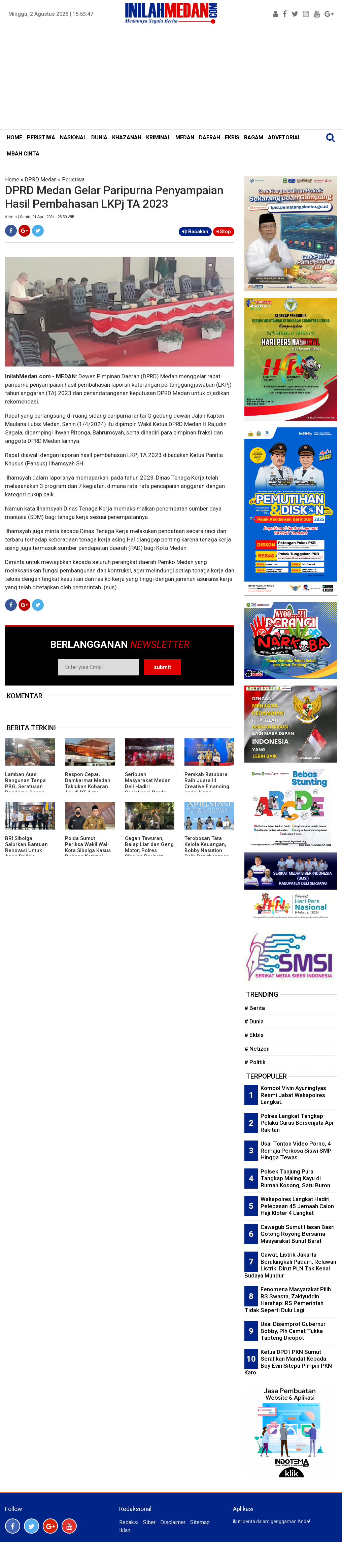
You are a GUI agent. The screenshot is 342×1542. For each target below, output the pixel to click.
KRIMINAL (158, 137)
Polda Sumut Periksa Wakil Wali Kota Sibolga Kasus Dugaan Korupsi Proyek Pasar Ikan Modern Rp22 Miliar (88, 853)
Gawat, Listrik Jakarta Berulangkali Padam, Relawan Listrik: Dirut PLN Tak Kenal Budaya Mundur (290, 1265)
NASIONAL (73, 137)
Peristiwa (73, 179)
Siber (149, 1522)
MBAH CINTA (23, 153)
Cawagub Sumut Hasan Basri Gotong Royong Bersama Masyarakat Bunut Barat (298, 1234)
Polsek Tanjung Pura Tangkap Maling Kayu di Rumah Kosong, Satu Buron (295, 1178)
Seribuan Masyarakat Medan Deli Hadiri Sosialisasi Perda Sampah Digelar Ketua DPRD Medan (148, 789)
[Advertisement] (171, 79)
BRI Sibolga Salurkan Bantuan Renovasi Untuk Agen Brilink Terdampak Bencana (26, 853)
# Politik (255, 1062)
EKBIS (232, 137)
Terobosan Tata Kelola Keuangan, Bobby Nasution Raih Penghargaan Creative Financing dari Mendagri (206, 853)
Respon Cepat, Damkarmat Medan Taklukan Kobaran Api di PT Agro (87, 783)
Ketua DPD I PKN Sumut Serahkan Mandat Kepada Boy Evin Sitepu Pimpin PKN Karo (288, 1362)
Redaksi (128, 1522)
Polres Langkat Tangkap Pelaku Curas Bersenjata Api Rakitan (297, 1123)
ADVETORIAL (284, 137)
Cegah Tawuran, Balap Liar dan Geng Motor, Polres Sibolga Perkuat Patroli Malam (149, 850)
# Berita (254, 1008)
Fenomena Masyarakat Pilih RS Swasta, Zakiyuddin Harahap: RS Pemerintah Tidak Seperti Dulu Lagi (287, 1299)
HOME (14, 137)
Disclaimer (172, 1522)
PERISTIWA (41, 137)
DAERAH (209, 137)
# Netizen (257, 1048)
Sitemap (200, 1522)
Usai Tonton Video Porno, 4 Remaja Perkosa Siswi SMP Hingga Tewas (296, 1150)
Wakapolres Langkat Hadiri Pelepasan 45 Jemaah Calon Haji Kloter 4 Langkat (297, 1206)
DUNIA (99, 137)
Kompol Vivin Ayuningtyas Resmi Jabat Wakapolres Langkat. (293, 1095)
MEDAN (184, 137)
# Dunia (254, 1021)
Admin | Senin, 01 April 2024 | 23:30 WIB (39, 217)
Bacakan (195, 232)
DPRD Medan (41, 179)
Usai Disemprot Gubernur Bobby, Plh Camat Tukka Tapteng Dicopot (293, 1331)
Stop (223, 232)
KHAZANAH (126, 137)
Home (12, 179)
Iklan (124, 1530)
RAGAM (253, 137)
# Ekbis (254, 1034)
